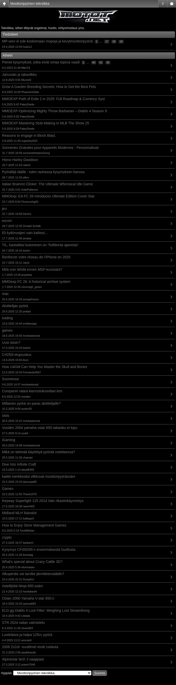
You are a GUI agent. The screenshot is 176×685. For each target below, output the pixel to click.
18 (113, 41)
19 (120, 41)
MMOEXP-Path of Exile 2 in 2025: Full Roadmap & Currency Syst (53, 99)
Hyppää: (6, 673)
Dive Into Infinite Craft (19, 464)
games (7, 330)
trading (7, 318)
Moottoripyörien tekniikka (29, 4)
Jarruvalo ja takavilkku (19, 75)
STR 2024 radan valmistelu (23, 623)
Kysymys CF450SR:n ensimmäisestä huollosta (38, 549)
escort (7, 221)
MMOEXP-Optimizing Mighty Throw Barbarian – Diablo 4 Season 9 (54, 111)
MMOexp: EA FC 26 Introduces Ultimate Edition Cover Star (48, 196)
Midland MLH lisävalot (19, 513)
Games (7, 489)
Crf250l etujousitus (16, 355)
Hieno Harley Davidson (20, 160)
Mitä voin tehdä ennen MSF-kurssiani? (32, 269)
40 (93, 62)
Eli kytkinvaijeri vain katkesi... (25, 233)
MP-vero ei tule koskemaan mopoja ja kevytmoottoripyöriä (47, 41)
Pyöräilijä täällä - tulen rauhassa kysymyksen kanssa (43, 172)
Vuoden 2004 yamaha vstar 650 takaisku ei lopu (39, 428)
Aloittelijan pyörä (15, 306)
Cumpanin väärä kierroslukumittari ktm (32, 391)
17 (106, 41)
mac (5, 294)
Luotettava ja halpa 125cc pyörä (27, 635)
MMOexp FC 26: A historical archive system (36, 282)
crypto (7, 537)
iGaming (8, 440)
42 (107, 62)
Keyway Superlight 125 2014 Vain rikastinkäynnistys (43, 501)
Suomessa (10, 379)
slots (5, 416)
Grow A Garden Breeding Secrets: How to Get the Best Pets (49, 87)
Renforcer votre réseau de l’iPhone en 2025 (36, 257)
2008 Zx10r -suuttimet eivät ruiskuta (30, 647)
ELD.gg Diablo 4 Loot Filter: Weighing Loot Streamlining (46, 610)
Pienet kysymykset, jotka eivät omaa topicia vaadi (41, 62)
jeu (4, 209)
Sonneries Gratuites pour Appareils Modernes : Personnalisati (50, 148)
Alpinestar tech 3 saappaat (23, 659)
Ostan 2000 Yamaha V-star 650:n (28, 598)
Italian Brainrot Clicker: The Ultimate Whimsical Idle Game (47, 184)
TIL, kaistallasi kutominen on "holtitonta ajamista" (40, 245)
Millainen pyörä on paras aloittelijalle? (31, 403)
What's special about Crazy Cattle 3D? (32, 562)
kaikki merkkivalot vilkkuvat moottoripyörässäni (38, 476)
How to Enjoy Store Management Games (34, 525)
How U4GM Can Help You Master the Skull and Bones (44, 367)
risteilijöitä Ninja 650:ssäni (22, 586)
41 (100, 62)
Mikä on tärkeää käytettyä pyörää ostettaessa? (38, 452)
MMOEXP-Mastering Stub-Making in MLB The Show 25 (45, 123)
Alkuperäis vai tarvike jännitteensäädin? (33, 574)
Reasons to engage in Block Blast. (29, 135)
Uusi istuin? (11, 342)
